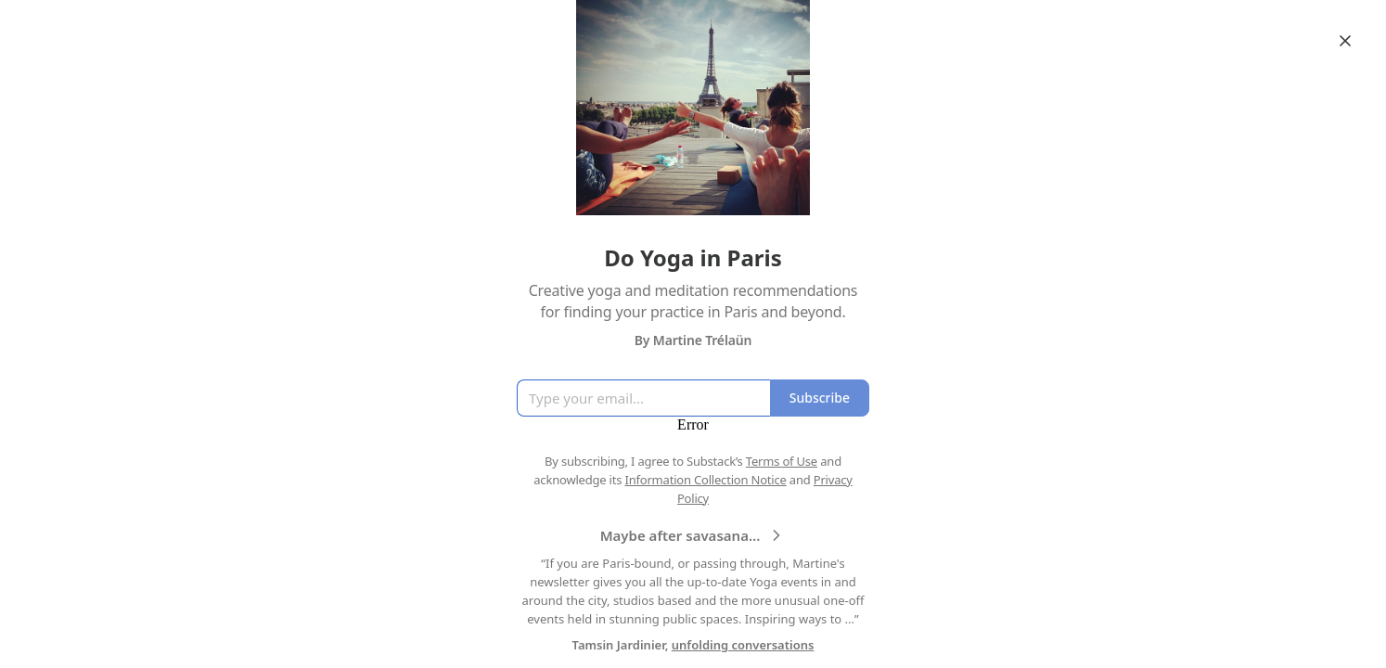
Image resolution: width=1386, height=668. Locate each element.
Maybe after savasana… (693, 535)
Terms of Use (781, 461)
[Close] (1345, 40)
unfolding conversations (743, 644)
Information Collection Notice (705, 479)
